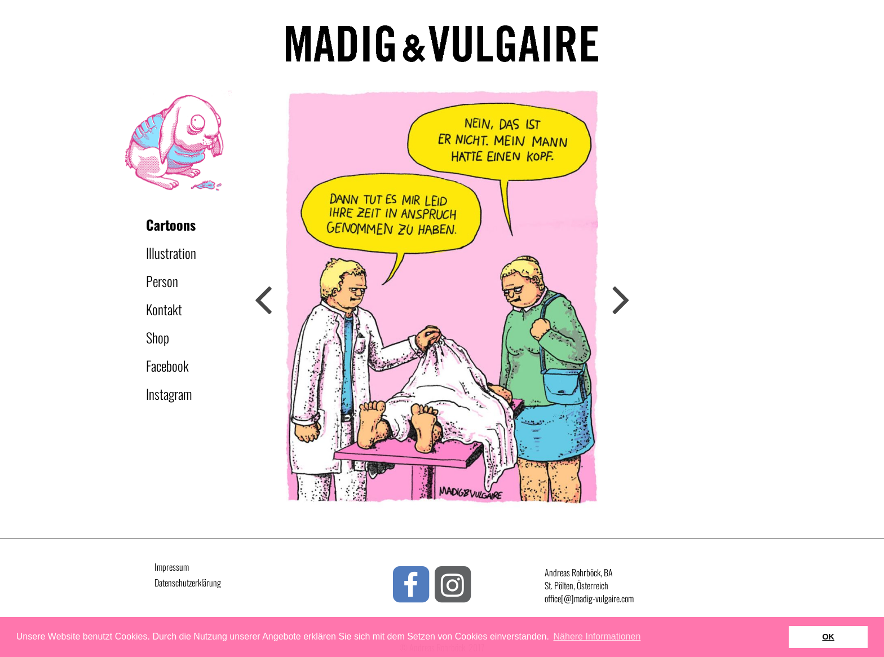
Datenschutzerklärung (187, 582)
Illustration (171, 252)
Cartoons (171, 224)
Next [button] (263, 299)
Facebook (167, 365)
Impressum (171, 567)
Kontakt (164, 309)
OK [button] (828, 636)
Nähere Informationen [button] (597, 636)
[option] (441, 299)
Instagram (169, 393)
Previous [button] (620, 299)
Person (162, 281)
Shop (157, 337)
